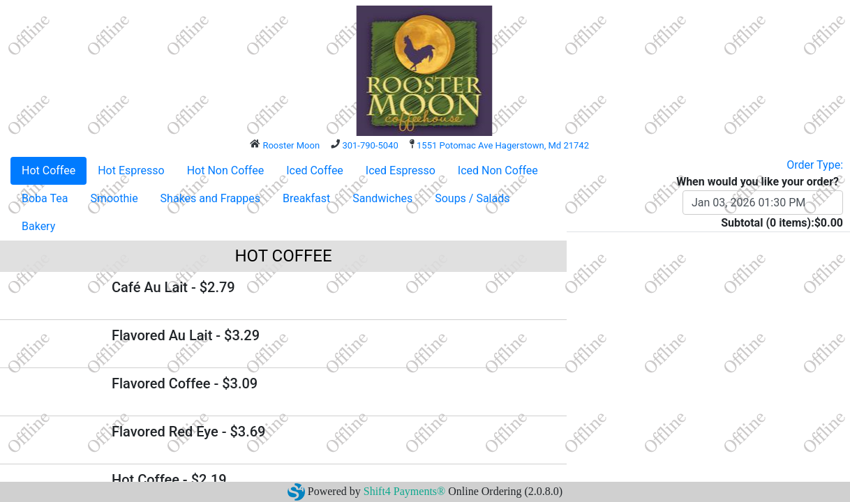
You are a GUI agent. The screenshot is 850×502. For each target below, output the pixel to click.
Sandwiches (382, 198)
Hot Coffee (48, 170)
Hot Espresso (131, 170)
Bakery (38, 226)
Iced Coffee (314, 170)
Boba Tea (45, 198)
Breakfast (306, 198)
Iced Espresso (400, 170)
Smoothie (113, 198)
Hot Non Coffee (225, 170)
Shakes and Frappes (210, 198)
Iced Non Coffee (498, 170)
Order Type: (814, 165)
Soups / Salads (472, 198)
